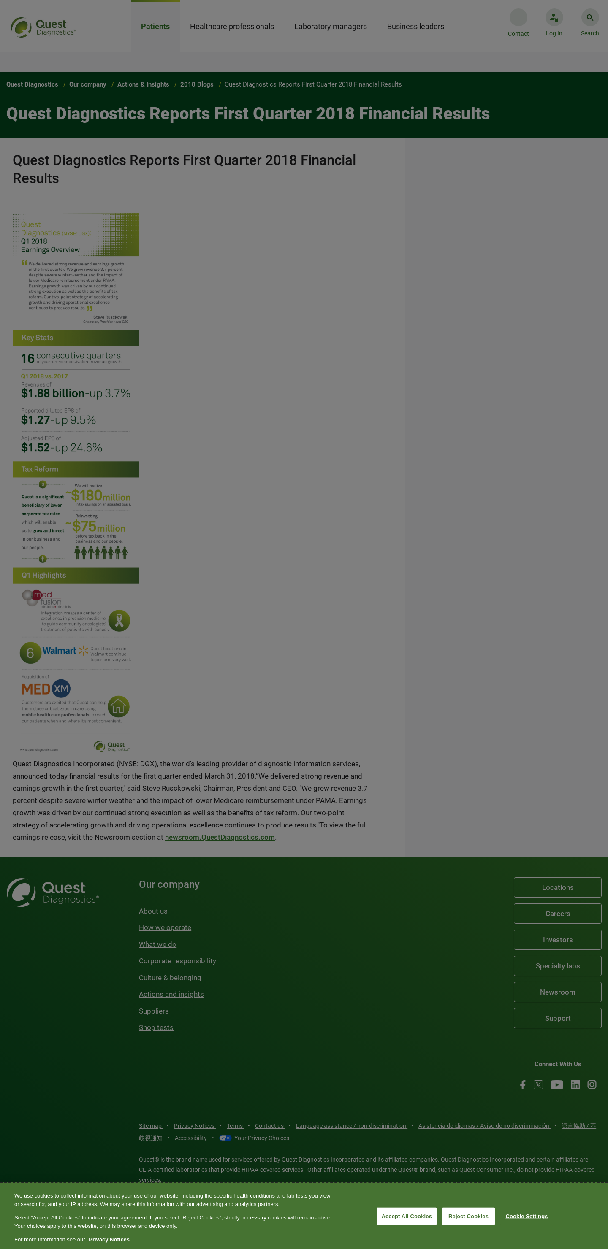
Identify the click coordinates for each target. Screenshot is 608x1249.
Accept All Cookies (406, 1216)
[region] (304, 1215)
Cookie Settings (526, 1216)
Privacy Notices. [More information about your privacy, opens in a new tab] (110, 1239)
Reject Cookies (468, 1216)
